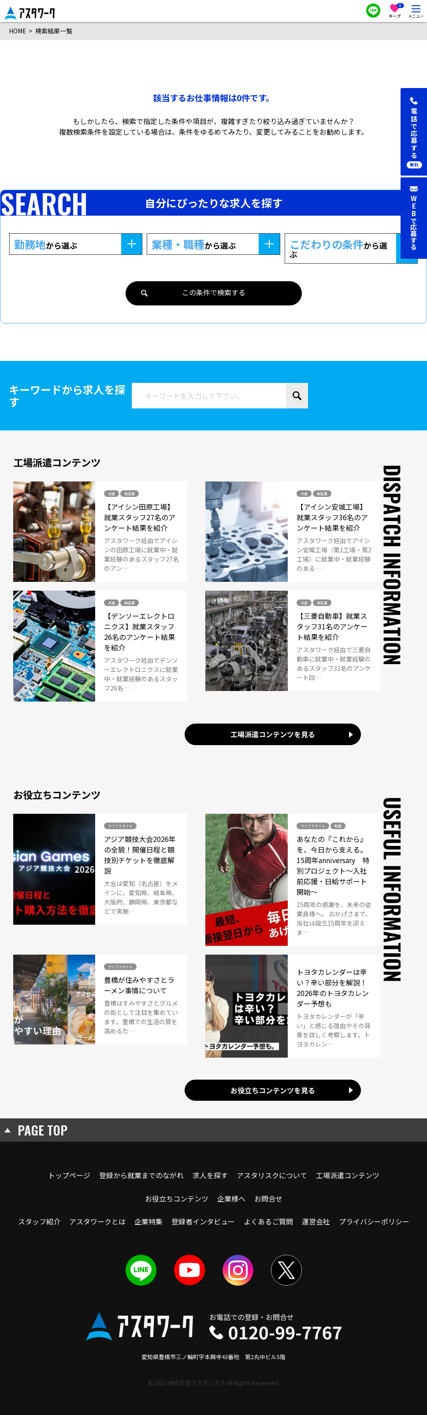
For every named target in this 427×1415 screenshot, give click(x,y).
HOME (17, 30)
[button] (414, 132)
